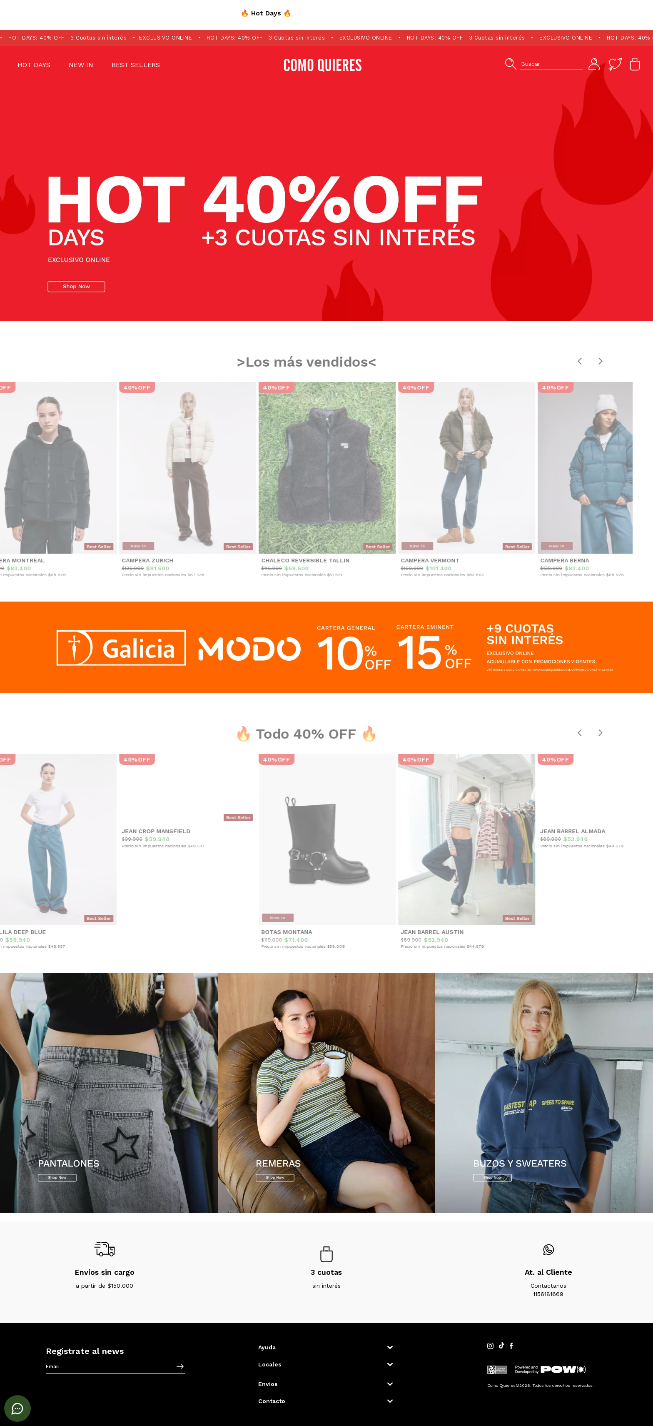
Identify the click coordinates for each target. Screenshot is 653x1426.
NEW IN (81, 65)
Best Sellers (136, 65)
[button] (544, 64)
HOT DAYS (33, 65)
